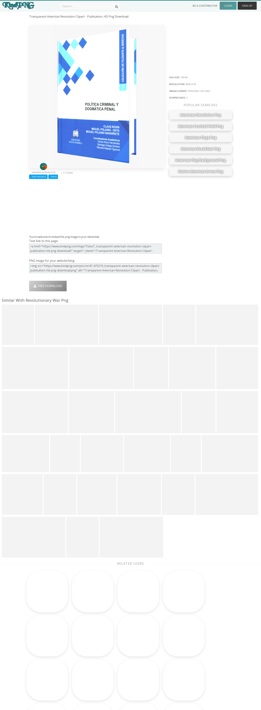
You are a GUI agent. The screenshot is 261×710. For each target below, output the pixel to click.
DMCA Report (200, 652)
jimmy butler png (40, 652)
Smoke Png (117, 652)
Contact (196, 642)
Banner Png (159, 672)
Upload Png (199, 662)
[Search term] (90, 6)
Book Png (157, 662)
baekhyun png (39, 636)
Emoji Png (157, 657)
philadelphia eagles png (45, 662)
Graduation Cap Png (123, 662)
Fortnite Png (118, 672)
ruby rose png (39, 657)
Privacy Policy (200, 657)
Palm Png (116, 636)
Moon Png (117, 657)
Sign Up (247, 5)
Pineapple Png (160, 652)
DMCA (53, 176)
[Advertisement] (97, 206)
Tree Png (116, 647)
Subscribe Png (79, 636)
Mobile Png (77, 667)
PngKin (74, 662)
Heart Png (77, 672)
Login (228, 5)
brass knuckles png (42, 647)
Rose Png (76, 652)
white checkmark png (44, 672)
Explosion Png (119, 667)
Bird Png (156, 647)
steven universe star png (46, 667)
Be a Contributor (205, 5)
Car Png (156, 642)
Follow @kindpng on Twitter (210, 678)
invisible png (37, 642)
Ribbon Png (78, 657)
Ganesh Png (159, 667)
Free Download (48, 286)
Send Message (38, 176)
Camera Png (118, 642)
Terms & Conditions (204, 647)
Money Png (158, 636)
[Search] (116, 7)
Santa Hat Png (79, 647)
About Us (197, 636)
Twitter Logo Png (81, 642)
